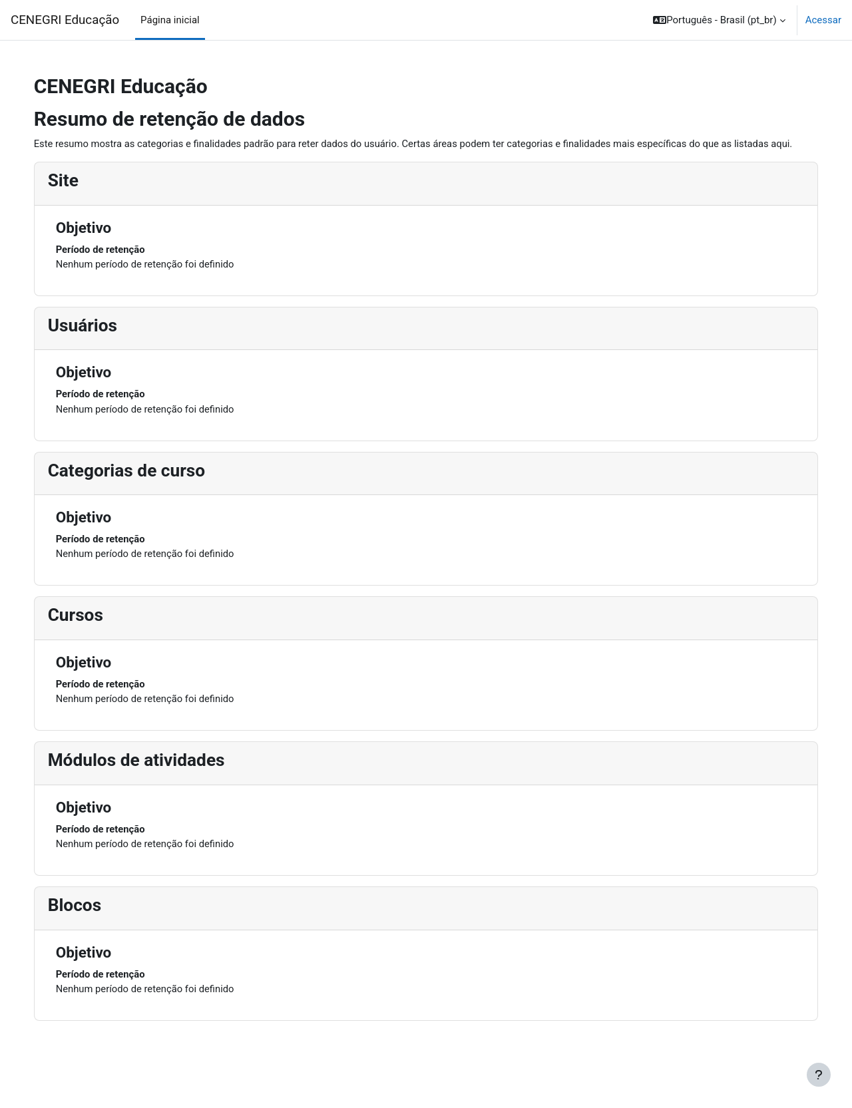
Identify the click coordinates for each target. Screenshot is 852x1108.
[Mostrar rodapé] (819, 1075)
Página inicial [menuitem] (170, 20)
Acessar (823, 20)
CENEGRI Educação (65, 20)
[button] (719, 20)
